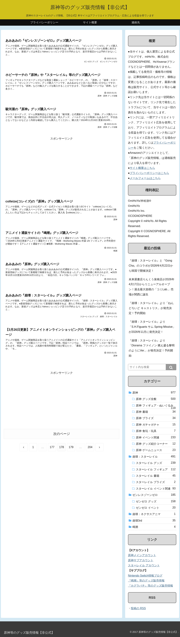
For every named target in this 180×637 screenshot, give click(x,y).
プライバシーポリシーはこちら (149, 173)
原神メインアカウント (142, 555)
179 (71, 447)
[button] (171, 367)
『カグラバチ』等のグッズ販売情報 (150, 585)
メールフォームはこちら (145, 178)
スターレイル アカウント (144, 565)
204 (90, 447)
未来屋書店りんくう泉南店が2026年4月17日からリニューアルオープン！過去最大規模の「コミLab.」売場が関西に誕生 (151, 287)
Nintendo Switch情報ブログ (145, 575)
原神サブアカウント (140, 560)
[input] (152, 367)
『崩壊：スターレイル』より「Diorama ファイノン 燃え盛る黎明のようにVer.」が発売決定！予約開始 (152, 348)
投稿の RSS (138, 608)
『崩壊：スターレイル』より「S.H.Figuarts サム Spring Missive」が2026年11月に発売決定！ (152, 326)
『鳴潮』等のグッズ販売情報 (146, 580)
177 (52, 447)
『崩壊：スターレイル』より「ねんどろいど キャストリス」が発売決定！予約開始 (151, 308)
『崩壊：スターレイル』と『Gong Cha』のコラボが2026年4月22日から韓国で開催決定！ (151, 265)
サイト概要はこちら (142, 167)
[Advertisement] (61, 165)
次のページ (61, 434)
